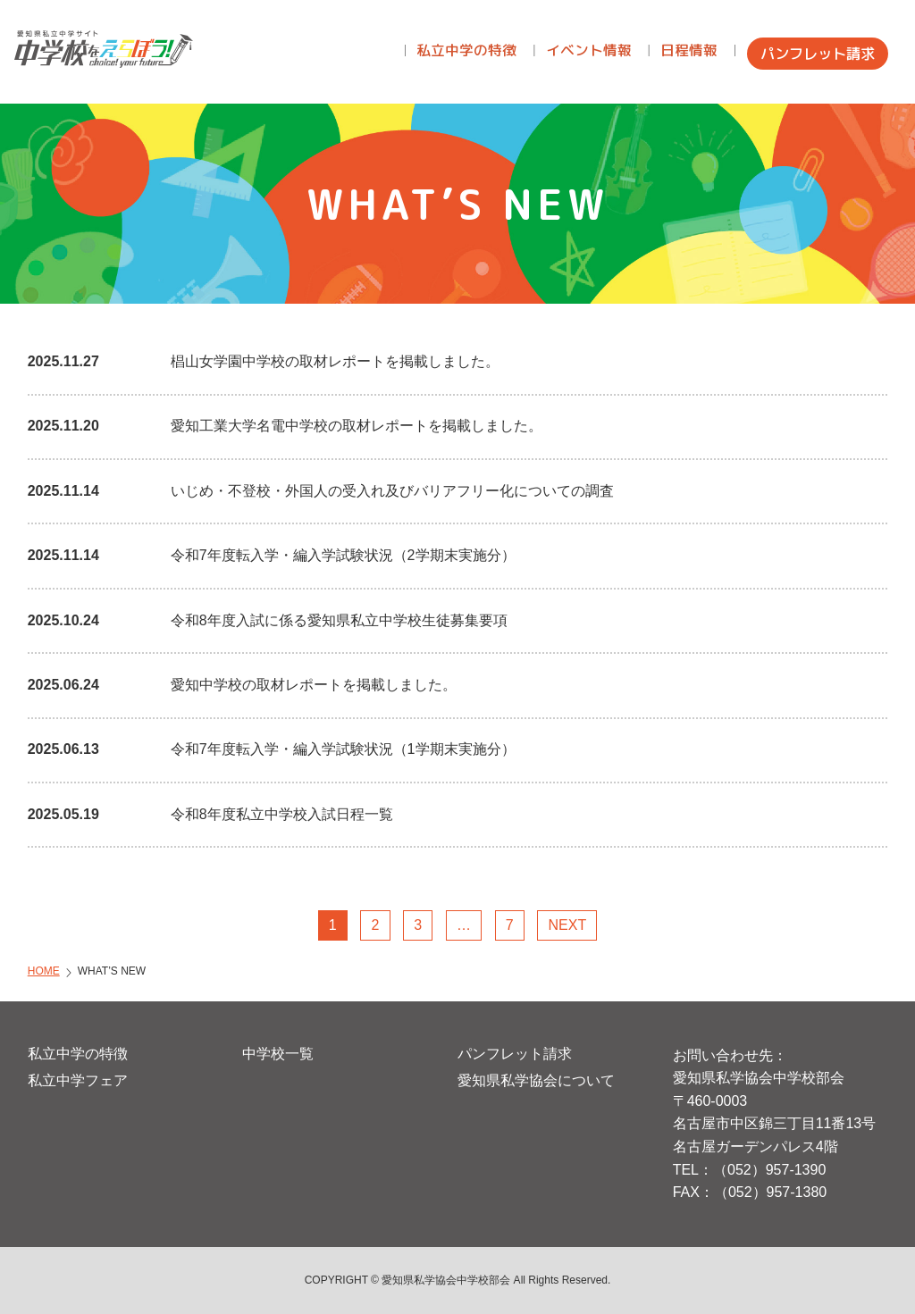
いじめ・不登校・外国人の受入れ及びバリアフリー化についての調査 (392, 490)
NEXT (568, 925)
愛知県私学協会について (536, 1080)
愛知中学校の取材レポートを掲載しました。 (314, 684)
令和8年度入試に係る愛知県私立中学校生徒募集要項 (339, 620)
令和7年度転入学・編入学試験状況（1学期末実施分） (343, 749)
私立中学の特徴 (78, 1053)
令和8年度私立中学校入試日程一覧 (282, 814)
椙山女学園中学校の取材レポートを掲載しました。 (335, 361)
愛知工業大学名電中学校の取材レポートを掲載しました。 (356, 425)
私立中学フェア (78, 1080)
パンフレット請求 (515, 1053)
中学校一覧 (278, 1053)
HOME (44, 971)
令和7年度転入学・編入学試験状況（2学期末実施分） (343, 555)
